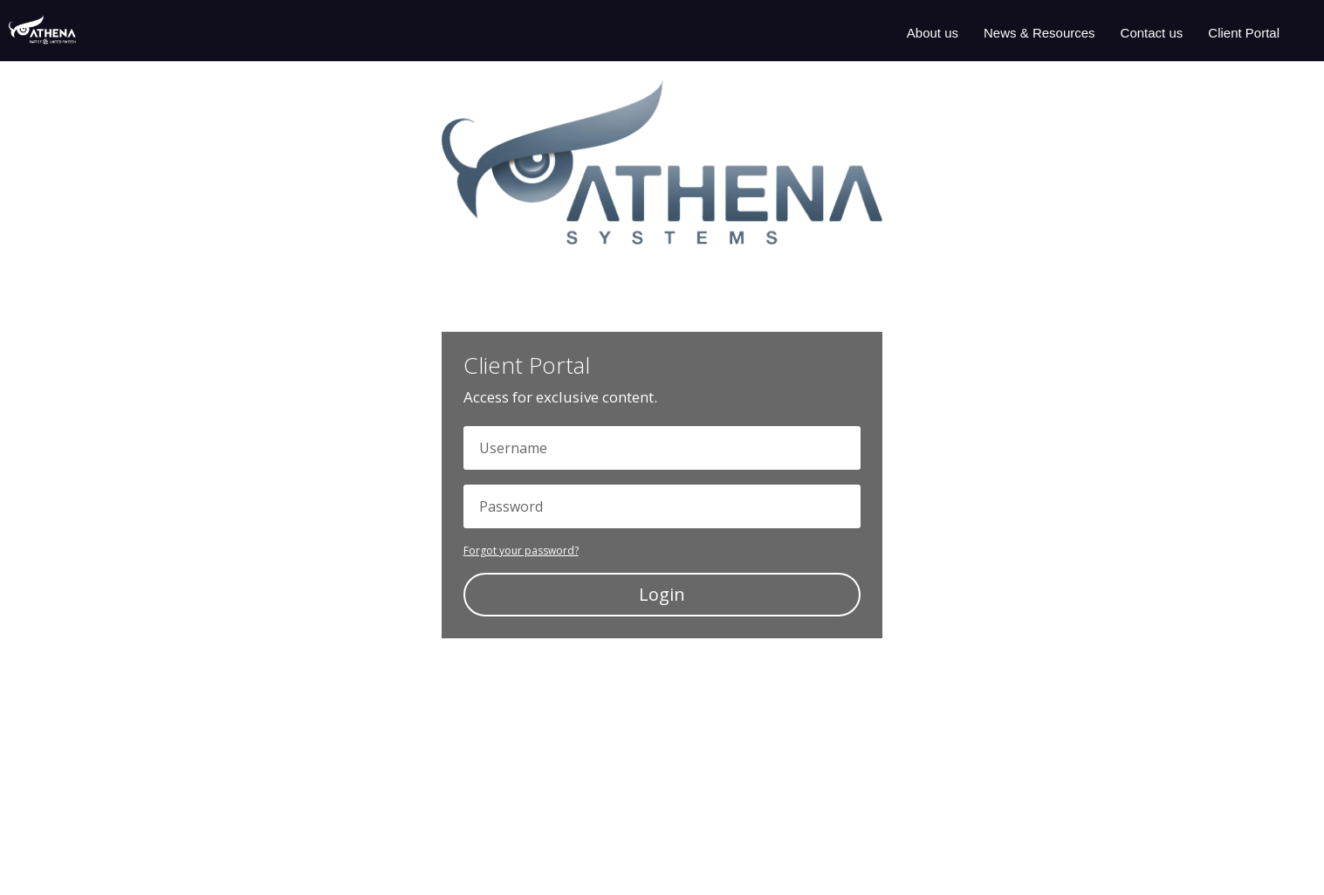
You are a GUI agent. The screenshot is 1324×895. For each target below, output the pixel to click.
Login (662, 594)
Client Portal (1243, 32)
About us (932, 32)
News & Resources (1039, 32)
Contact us (1152, 32)
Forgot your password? (521, 550)
